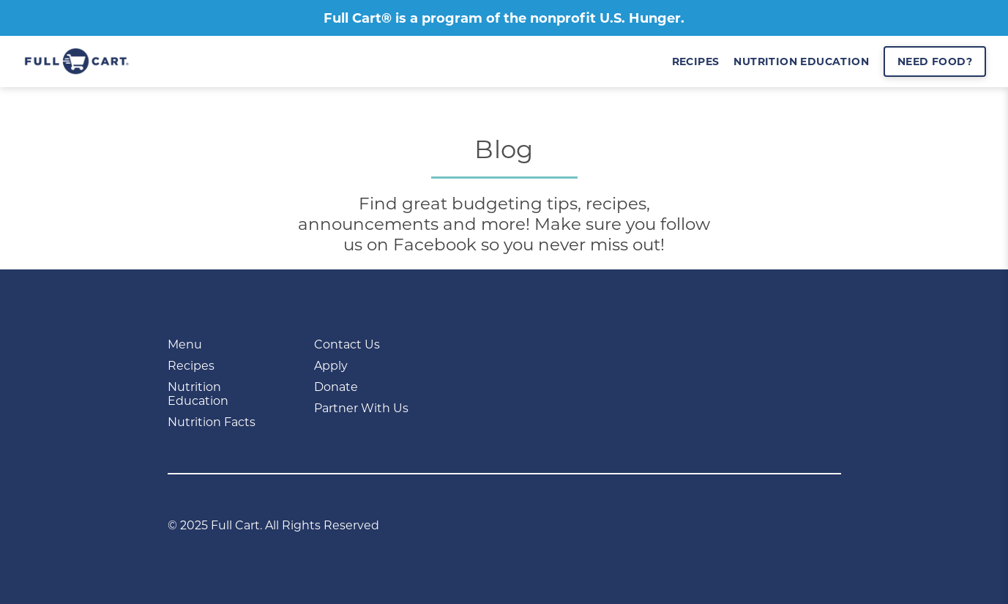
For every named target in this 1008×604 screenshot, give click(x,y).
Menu (185, 344)
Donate (336, 387)
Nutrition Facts (211, 422)
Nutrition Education (198, 394)
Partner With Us (361, 408)
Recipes (191, 366)
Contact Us (347, 344)
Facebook (435, 244)
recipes (696, 61)
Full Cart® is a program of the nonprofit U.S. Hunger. (504, 18)
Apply (331, 366)
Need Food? (934, 61)
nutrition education (801, 61)
